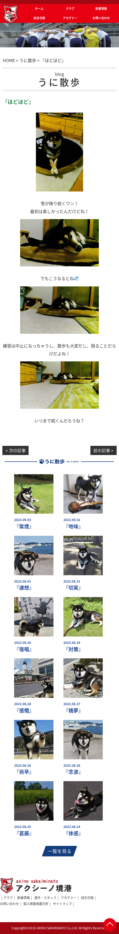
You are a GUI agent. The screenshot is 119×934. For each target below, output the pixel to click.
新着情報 (23, 897)
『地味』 (73, 526)
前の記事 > (103, 450)
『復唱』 (24, 649)
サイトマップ (62, 903)
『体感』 (73, 833)
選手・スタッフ (45, 897)
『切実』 (73, 587)
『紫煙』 (24, 526)
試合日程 (87, 897)
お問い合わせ (9, 903)
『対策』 (73, 649)
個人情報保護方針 (35, 903)
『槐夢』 (73, 710)
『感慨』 (24, 710)
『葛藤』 (24, 833)
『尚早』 (24, 772)
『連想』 (24, 587)
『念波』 (73, 772)
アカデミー (69, 897)
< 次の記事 (16, 450)
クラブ (8, 897)
